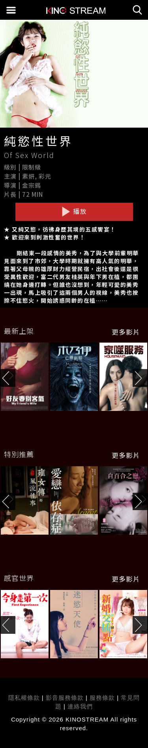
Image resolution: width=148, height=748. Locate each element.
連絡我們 (80, 706)
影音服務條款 (65, 697)
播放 (74, 211)
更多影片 (126, 332)
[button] (140, 378)
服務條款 (103, 697)
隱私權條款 (24, 697)
